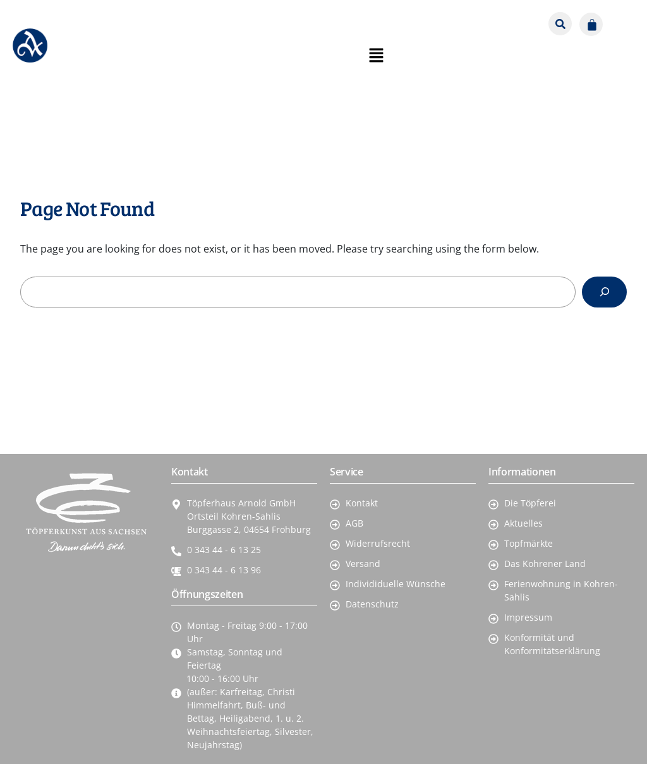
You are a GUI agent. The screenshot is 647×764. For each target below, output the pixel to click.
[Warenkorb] (591, 24)
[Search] (604, 292)
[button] (621, 20)
